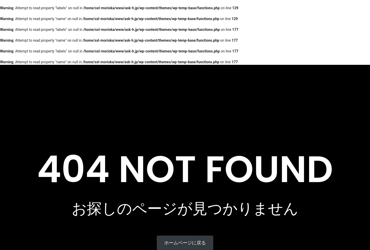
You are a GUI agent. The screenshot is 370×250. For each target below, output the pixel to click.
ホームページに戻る (185, 242)
